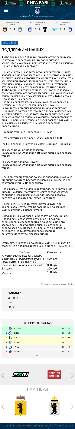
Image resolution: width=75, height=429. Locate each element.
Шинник (13, 298)
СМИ (10, 303)
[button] (2, 375)
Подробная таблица (37, 355)
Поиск (11, 307)
